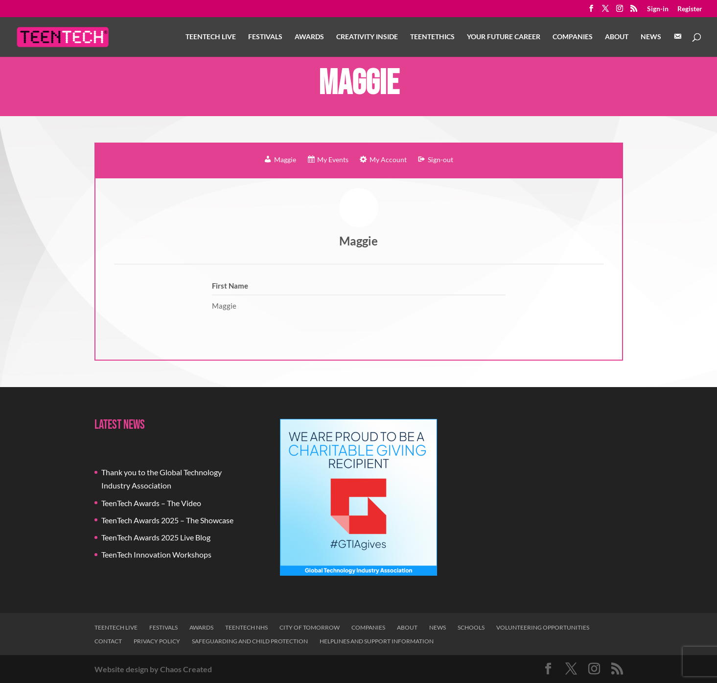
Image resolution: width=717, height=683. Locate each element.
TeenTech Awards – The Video (151, 503)
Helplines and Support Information (377, 641)
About (616, 37)
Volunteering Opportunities (542, 627)
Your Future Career (503, 37)
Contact (108, 641)
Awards (309, 37)
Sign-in (658, 9)
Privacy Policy (157, 641)
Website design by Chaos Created (153, 669)
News (651, 37)
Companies (573, 37)
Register (689, 9)
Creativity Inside (367, 37)
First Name (230, 285)
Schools (471, 627)
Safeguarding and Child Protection (250, 641)
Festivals (265, 37)
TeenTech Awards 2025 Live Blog (155, 537)
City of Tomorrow (309, 627)
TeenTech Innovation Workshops (156, 554)
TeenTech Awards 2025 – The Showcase (167, 520)
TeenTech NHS (246, 627)
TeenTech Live (210, 37)
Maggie (358, 241)
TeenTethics (432, 37)
